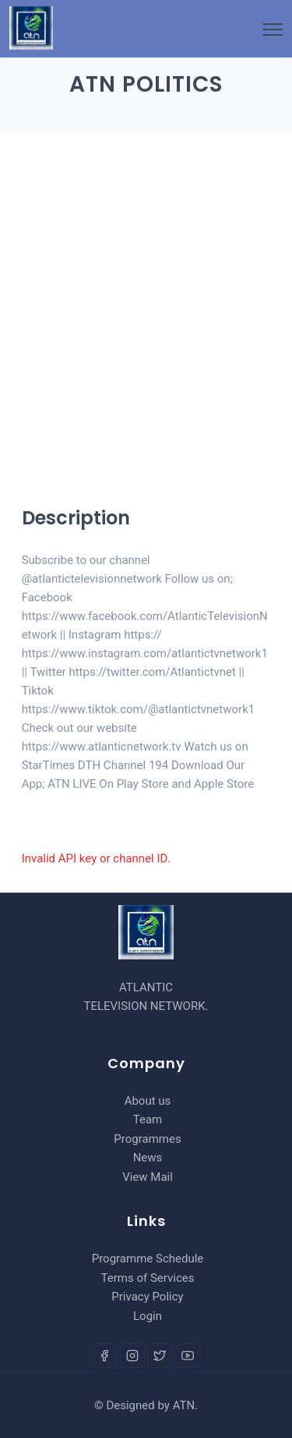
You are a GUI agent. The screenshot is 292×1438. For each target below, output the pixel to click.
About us (148, 1101)
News (148, 1158)
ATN (184, 1405)
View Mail (147, 1177)
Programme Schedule (148, 1259)
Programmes (147, 1139)
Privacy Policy (147, 1297)
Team (148, 1119)
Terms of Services (148, 1278)
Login (147, 1316)
